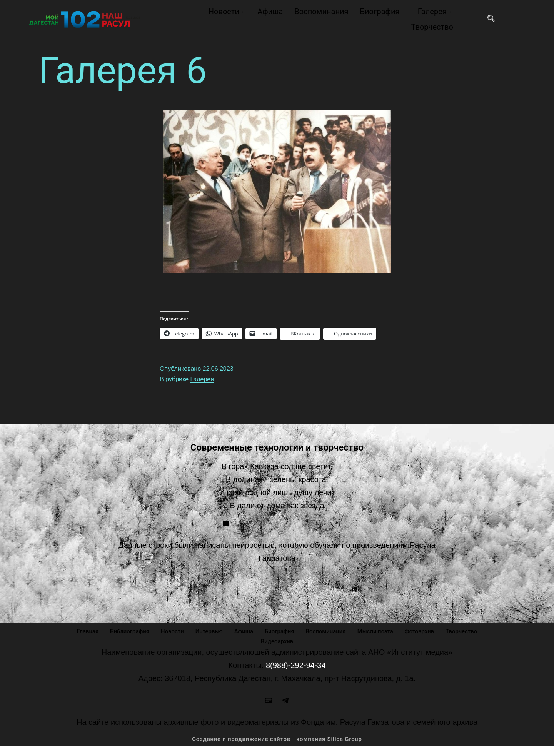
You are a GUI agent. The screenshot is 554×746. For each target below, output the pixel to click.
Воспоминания (321, 11)
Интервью (208, 631)
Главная (87, 631)
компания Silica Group (329, 739)
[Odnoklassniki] (285, 700)
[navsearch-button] (491, 19)
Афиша (270, 11)
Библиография (129, 631)
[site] (268, 700)
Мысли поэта (376, 631)
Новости (227, 11)
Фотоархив (420, 631)
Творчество (432, 27)
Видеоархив (277, 641)
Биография (383, 11)
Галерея (435, 11)
